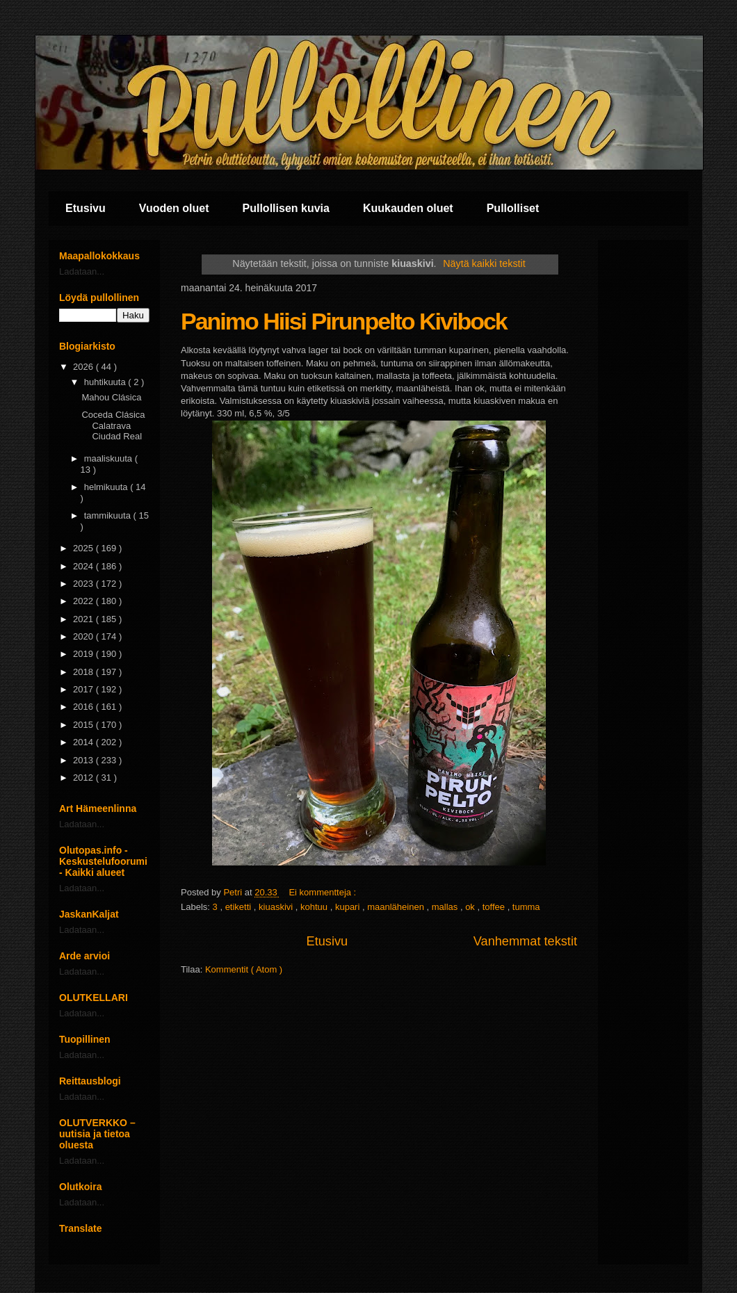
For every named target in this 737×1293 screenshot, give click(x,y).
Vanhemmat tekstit (525, 941)
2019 (84, 654)
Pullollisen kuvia (286, 208)
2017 (84, 689)
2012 (84, 777)
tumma (526, 907)
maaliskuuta (109, 458)
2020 (84, 636)
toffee (495, 907)
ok (471, 907)
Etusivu (85, 208)
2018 (84, 672)
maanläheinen (396, 907)
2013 (84, 760)
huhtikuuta (106, 382)
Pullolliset (513, 208)
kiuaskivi (277, 907)
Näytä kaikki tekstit (484, 263)
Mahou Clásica (111, 397)
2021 (84, 619)
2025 (84, 548)
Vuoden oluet (174, 208)
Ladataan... (81, 271)
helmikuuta (107, 487)
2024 (84, 566)
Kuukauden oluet (408, 208)
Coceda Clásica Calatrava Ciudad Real (113, 425)
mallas (446, 907)
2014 (84, 742)
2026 (84, 366)
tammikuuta (108, 515)
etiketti (239, 907)
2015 (84, 724)
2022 (84, 601)
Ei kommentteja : (323, 892)
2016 (84, 706)
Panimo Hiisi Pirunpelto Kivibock (344, 321)
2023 (84, 583)
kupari (348, 907)
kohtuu (315, 907)
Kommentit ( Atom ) (243, 969)
